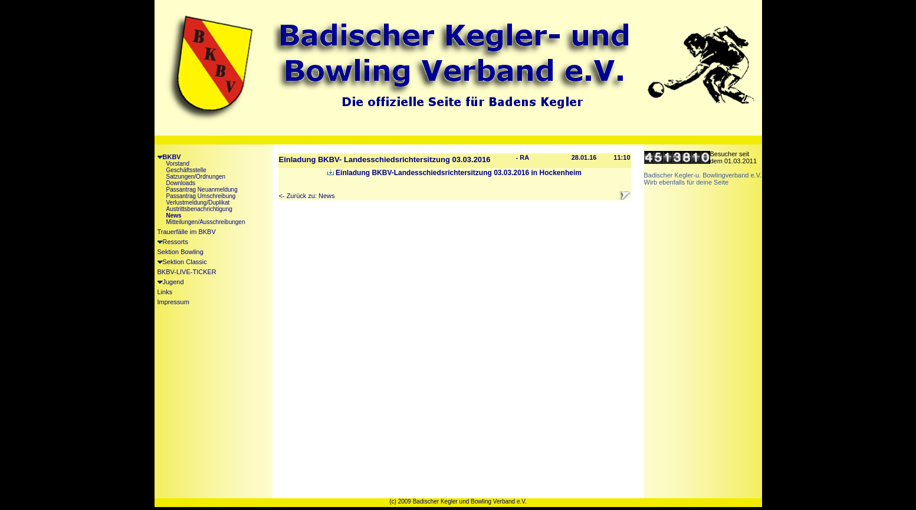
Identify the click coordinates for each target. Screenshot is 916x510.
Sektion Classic (182, 261)
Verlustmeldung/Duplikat (198, 202)
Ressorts (172, 241)
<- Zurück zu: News (307, 195)
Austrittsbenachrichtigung (199, 209)
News (174, 215)
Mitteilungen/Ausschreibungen (205, 222)
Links (165, 291)
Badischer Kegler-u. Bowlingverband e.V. (703, 175)
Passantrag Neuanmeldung (202, 189)
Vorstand (177, 163)
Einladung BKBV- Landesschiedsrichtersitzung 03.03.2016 (385, 159)
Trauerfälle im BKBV (186, 231)
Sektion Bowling (180, 251)
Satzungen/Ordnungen (196, 176)
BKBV (169, 156)
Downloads (180, 183)
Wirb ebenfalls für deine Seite (686, 182)
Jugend (170, 281)
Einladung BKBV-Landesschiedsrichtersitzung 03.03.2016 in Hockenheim (454, 173)
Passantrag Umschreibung (201, 196)
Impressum (173, 301)
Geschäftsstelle (186, 170)
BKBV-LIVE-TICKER (186, 271)
